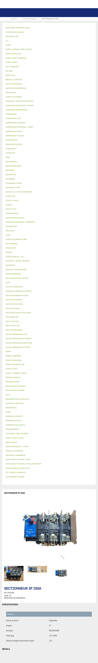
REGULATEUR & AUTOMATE (15, 390)
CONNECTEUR (10, 149)
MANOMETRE (10, 265)
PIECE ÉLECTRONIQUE (14, 330)
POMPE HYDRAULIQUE (14, 360)
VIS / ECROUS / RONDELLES (16, 472)
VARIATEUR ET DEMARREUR (15, 455)
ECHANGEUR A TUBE (13, 187)
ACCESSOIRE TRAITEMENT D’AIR (18, 28)
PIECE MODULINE (12, 317)
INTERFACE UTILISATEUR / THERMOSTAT (20, 222)
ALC (7, 41)
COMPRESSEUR (11, 114)
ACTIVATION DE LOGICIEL (15, 32)
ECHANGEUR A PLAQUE (14, 183)
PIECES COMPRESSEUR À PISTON (18, 347)
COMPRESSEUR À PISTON (15, 136)
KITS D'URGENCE (12, 244)
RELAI (8, 395)
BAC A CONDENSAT (12, 66)
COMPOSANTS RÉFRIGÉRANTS (16, 110)
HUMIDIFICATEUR (12, 213)
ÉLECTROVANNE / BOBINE (15, 477)
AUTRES (8, 45)
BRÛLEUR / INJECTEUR (14, 79)
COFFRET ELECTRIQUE (14, 97)
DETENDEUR (10, 170)
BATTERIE (9, 71)
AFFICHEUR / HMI (12, 36)
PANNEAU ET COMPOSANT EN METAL (19, 291)
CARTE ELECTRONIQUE (14, 84)
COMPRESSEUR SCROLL (14, 131)
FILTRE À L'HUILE (12, 200)
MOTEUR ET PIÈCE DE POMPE (16, 269)
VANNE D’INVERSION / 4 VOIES (17, 446)
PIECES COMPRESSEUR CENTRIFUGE (19, 343)
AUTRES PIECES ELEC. (14, 54)
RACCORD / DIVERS (12, 382)
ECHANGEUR (10, 179)
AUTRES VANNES (11, 62)
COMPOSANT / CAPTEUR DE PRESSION (19, 101)
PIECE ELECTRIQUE (13, 308)
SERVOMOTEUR (11, 408)
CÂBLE (8, 157)
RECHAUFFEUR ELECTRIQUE (16, 386)
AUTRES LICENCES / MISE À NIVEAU (19, 49)
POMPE (8, 351)
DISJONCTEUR (11, 174)
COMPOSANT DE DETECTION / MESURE (19, 105)
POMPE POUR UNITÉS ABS (15, 364)
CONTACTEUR (10, 153)
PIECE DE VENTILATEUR (14, 304)
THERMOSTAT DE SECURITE (15, 425)
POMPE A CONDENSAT (13, 356)
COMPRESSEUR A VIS (13, 118)
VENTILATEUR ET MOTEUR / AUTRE (18, 459)
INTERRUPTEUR (11, 226)
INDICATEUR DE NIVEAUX (15, 218)
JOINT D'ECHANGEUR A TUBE (16, 239)
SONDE (8, 412)
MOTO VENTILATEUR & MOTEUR (17, 278)
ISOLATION (10, 231)
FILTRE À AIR (10, 196)
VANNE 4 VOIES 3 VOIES (15, 438)
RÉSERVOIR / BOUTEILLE (15, 403)
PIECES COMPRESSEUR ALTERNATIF (19, 338)
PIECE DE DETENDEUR (14, 300)
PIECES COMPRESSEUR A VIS (16, 334)
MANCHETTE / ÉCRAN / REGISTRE (18, 261)
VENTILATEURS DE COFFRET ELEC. (18, 468)
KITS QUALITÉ (11, 248)
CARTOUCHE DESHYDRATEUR (16, 88)
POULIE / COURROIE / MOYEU (16, 373)
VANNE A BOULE (11, 442)
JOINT (8, 235)
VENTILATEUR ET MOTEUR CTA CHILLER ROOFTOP (23, 464)
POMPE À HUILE (11, 369)
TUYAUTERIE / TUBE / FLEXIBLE (17, 433)
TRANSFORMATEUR (12, 429)
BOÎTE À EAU (10, 75)
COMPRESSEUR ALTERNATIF (16, 123)
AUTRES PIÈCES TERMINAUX (16, 58)
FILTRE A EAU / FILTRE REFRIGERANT (19, 192)
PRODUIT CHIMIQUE (13, 377)
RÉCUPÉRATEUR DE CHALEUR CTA (17, 399)
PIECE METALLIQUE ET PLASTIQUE (18, 313)
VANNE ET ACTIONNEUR (14, 451)
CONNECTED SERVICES (14, 144)
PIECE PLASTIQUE (12, 321)
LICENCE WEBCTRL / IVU (15, 256)
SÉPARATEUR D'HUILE (13, 420)
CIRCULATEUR (11, 92)
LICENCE (9, 252)
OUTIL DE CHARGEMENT (14, 287)
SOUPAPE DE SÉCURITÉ (14, 416)
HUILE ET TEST (11, 209)
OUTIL (8, 282)
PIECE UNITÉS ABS (13, 325)
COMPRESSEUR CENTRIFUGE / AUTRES (19, 127)
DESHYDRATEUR (11, 161)
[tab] (49, 28)
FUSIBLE (9, 205)
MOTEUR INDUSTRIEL (13, 274)
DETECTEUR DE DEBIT (13, 166)
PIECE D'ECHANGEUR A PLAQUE (17, 295)
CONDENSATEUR (11, 140)
